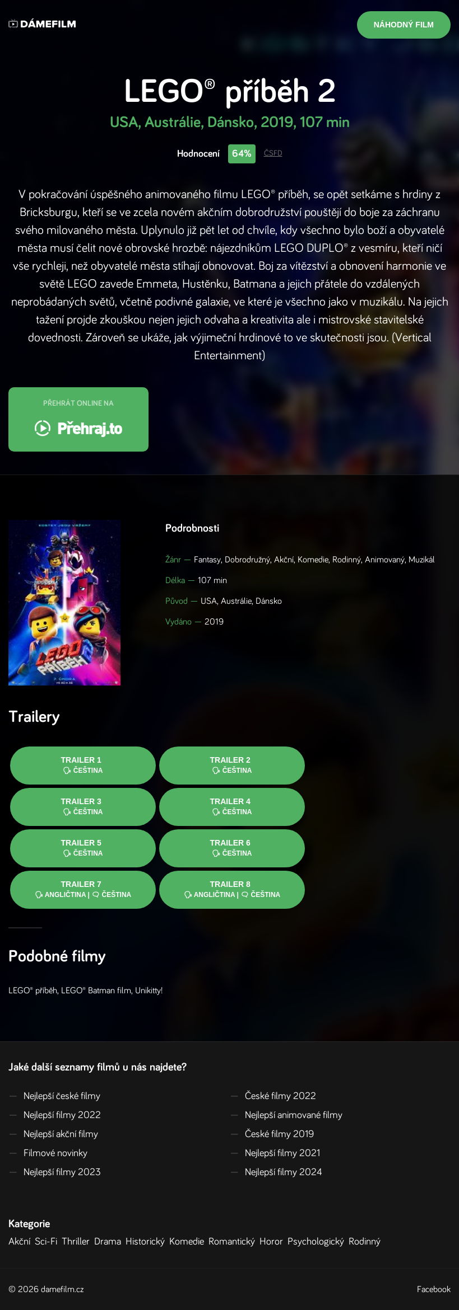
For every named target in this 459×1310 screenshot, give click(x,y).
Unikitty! (149, 990)
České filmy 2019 (272, 1134)
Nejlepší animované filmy (286, 1115)
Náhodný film (404, 24)
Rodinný (367, 1242)
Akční (21, 1242)
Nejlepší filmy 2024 (276, 1172)
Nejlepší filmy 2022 (54, 1115)
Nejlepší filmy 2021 (275, 1153)
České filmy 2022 (273, 1096)
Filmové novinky (47, 1153)
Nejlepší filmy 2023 (54, 1172)
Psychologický (318, 1242)
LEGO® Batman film (96, 990)
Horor (273, 1242)
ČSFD (273, 153)
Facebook (434, 1289)
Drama (110, 1242)
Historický (147, 1242)
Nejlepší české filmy (54, 1096)
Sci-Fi (48, 1242)
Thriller (78, 1242)
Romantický (233, 1242)
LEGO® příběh (32, 990)
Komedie (188, 1242)
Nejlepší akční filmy (53, 1134)
